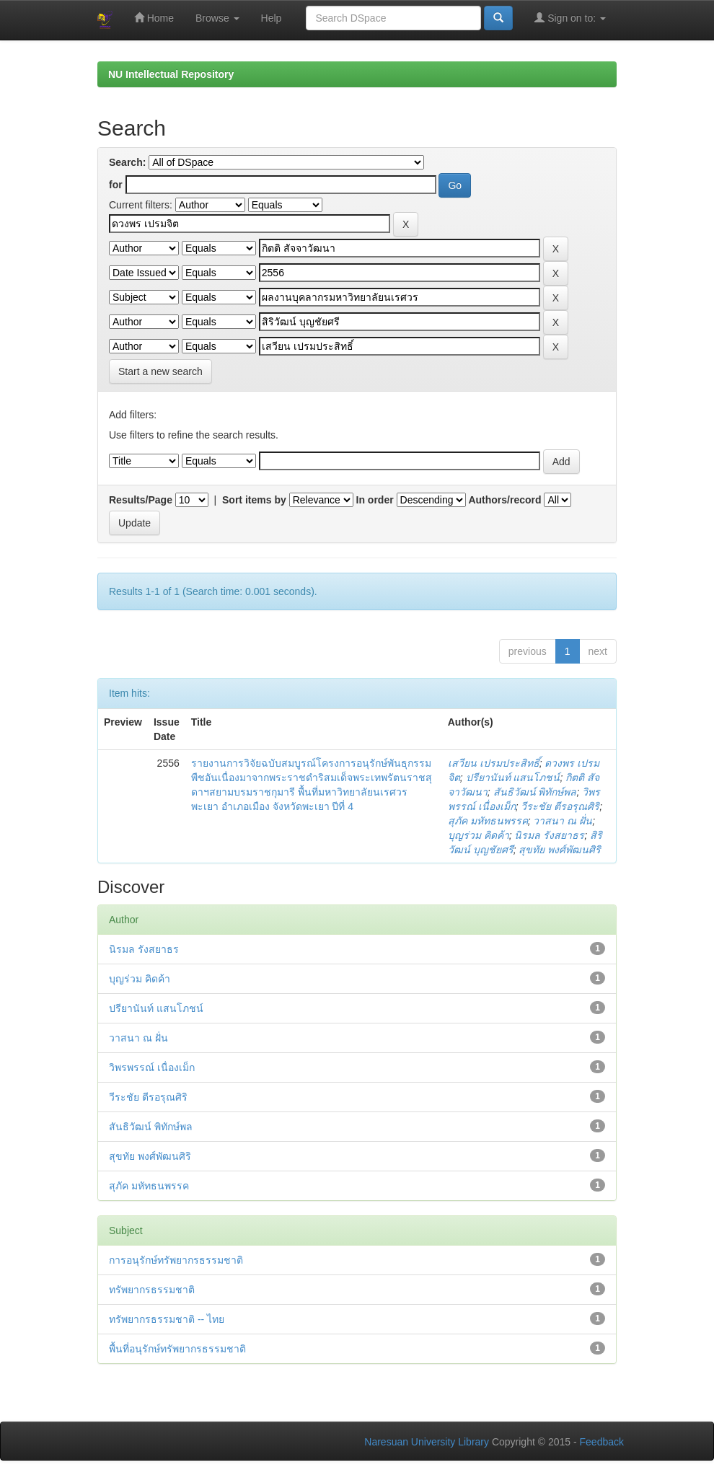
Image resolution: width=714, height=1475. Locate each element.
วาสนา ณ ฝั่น (562, 821)
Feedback (602, 1442)
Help (271, 18)
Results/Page (140, 500)
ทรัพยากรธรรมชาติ (152, 1289)
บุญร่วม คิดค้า (478, 835)
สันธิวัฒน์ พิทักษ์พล (535, 792)
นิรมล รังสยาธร (549, 835)
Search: (127, 162)
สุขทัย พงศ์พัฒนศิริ (560, 849)
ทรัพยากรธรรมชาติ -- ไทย (166, 1319)
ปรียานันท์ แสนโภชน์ (513, 777)
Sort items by (254, 500)
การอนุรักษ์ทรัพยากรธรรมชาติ (176, 1260)
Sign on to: (570, 18)
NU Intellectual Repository (171, 74)
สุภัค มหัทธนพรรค (488, 821)
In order (375, 500)
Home (154, 18)
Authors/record (504, 500)
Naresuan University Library (426, 1442)
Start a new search (160, 371)
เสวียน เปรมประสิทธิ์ (493, 763)
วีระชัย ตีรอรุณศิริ (560, 806)
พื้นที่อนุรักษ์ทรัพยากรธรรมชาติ (177, 1349)
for (116, 184)
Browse (217, 18)
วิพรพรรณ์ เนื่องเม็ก (152, 1067)
